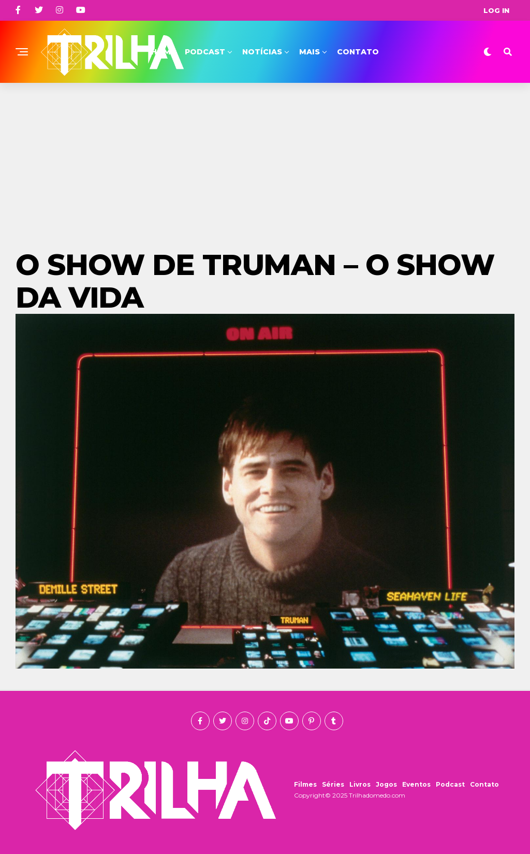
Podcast (205, 51)
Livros (360, 784)
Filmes (305, 784)
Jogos (386, 784)
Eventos (416, 784)
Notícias (262, 51)
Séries (333, 784)
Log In (496, 10)
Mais (309, 51)
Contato (358, 51)
